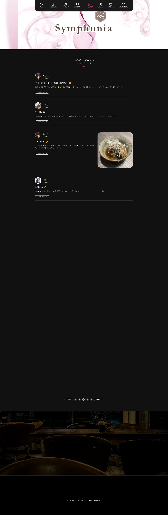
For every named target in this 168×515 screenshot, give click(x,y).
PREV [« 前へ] (69, 399)
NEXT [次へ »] (98, 399)
